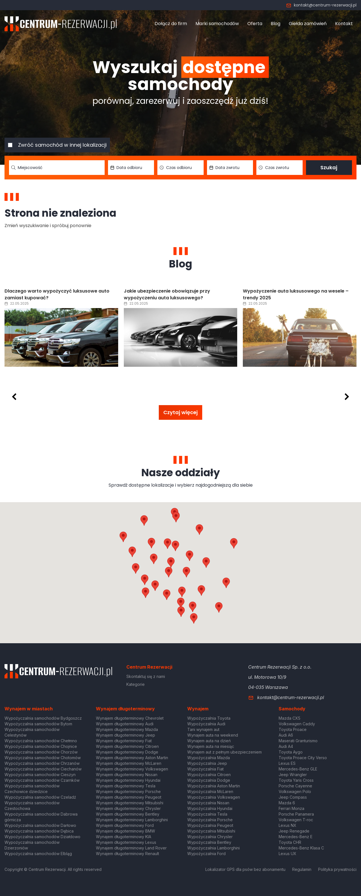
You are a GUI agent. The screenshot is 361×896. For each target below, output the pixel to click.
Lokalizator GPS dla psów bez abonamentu (245, 869)
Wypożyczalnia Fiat (205, 769)
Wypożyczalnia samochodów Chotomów (43, 757)
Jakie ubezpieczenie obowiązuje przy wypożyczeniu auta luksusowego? (167, 294)
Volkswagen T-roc (296, 819)
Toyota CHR (290, 842)
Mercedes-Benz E (295, 836)
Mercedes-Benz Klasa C (301, 848)
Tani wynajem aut (203, 729)
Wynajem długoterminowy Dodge (127, 752)
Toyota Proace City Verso (303, 757)
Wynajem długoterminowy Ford (125, 825)
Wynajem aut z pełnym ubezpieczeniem (224, 752)
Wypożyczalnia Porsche (210, 819)
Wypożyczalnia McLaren (210, 791)
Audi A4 (286, 746)
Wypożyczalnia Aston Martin (213, 785)
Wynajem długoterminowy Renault (127, 853)
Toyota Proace (293, 729)
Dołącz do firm (171, 23)
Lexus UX (287, 853)
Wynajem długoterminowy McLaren (128, 763)
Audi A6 (286, 735)
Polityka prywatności (337, 869)
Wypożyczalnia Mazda (208, 757)
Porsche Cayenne (295, 785)
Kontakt (344, 23)
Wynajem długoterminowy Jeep (125, 735)
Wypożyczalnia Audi (206, 723)
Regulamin (301, 869)
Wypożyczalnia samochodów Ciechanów (43, 769)
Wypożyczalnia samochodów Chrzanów (42, 763)
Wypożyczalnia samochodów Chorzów (41, 752)
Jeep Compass (293, 797)
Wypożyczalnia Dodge (208, 780)
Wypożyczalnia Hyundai (209, 808)
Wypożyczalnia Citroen (209, 774)
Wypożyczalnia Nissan (208, 802)
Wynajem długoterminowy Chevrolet (130, 718)
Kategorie (135, 684)
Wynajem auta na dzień (209, 740)
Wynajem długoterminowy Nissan (126, 774)
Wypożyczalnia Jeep (207, 763)
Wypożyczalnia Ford (206, 853)
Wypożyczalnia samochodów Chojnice (41, 746)
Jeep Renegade (294, 831)
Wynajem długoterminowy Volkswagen (132, 769)
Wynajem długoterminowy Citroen (127, 746)
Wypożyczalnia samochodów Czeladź (40, 797)
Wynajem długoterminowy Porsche (128, 791)
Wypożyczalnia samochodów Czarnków (42, 780)
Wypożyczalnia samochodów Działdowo (42, 836)
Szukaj (328, 167)
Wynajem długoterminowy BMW (125, 831)
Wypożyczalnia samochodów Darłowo (40, 825)
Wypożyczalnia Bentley (209, 842)
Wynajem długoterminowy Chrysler (128, 808)
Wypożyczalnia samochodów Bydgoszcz (43, 718)
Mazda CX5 (289, 718)
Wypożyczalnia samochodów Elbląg (38, 853)
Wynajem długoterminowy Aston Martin (132, 757)
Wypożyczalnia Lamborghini (213, 848)
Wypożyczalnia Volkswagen (213, 797)
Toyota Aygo (291, 752)
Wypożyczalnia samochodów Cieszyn (40, 774)
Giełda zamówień (308, 23)
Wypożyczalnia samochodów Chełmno (41, 740)
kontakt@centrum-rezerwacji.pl (321, 5)
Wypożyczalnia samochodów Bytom (38, 723)
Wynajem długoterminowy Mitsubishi (129, 802)
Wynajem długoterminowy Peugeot (128, 797)
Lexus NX (287, 825)
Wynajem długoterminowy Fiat (124, 740)
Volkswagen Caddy (297, 723)
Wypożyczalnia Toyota (208, 718)
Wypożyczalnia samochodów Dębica (39, 831)
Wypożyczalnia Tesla (207, 814)
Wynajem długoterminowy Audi (124, 723)
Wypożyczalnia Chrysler (210, 836)
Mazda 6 (287, 802)
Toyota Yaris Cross (296, 780)
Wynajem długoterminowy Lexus (126, 842)
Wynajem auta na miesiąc (210, 746)
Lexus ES (287, 763)
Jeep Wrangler (293, 774)
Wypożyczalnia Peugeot (210, 825)
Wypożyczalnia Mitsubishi (211, 831)
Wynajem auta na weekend (212, 735)
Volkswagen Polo (295, 791)
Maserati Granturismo (298, 740)
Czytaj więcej (180, 412)
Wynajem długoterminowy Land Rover (131, 848)
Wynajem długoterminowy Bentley (127, 814)
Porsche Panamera (296, 814)
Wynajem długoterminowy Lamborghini (132, 819)
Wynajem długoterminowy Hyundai (128, 780)
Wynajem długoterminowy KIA (123, 836)
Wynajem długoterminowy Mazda (127, 729)
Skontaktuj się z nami (145, 676)
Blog (275, 23)
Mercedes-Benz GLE (298, 769)
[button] (206, 562)
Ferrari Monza (291, 808)
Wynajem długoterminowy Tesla (125, 785)
